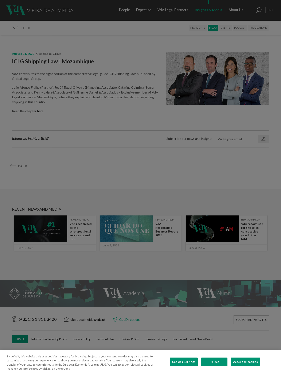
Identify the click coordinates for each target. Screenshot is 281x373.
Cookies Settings (183, 366)
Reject (214, 366)
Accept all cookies (245, 366)
